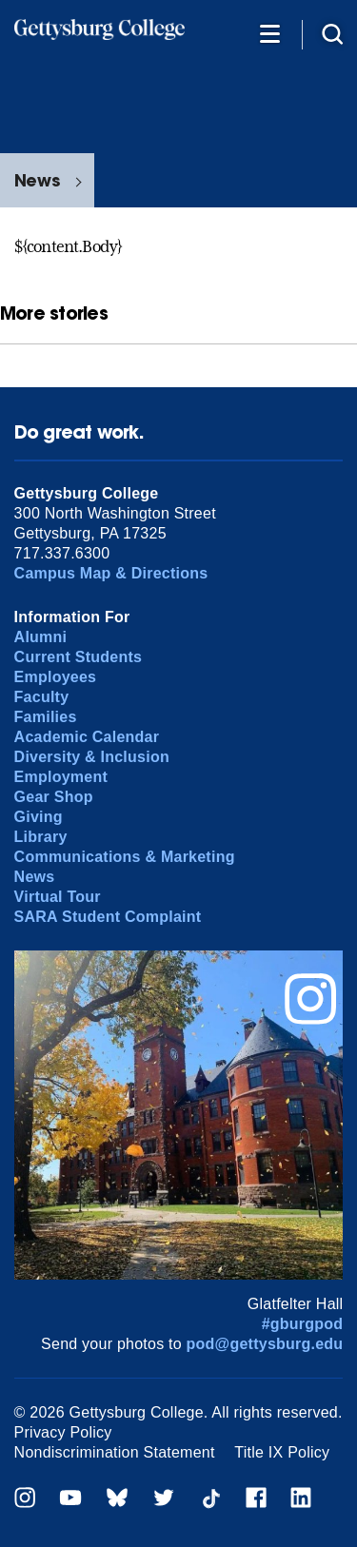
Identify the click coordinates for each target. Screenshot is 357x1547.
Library (41, 837)
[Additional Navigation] (269, 33)
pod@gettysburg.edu (265, 1344)
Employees (55, 677)
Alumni (41, 637)
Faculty (41, 697)
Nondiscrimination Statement (114, 1452)
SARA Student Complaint (108, 917)
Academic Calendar (87, 737)
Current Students (78, 657)
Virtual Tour (57, 897)
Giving (38, 817)
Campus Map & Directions (111, 573)
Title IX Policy (281, 1452)
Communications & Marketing (124, 857)
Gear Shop (53, 797)
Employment (61, 777)
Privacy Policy (63, 1432)
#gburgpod (303, 1324)
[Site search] (332, 33)
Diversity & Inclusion (91, 757)
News (37, 180)
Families (45, 717)
